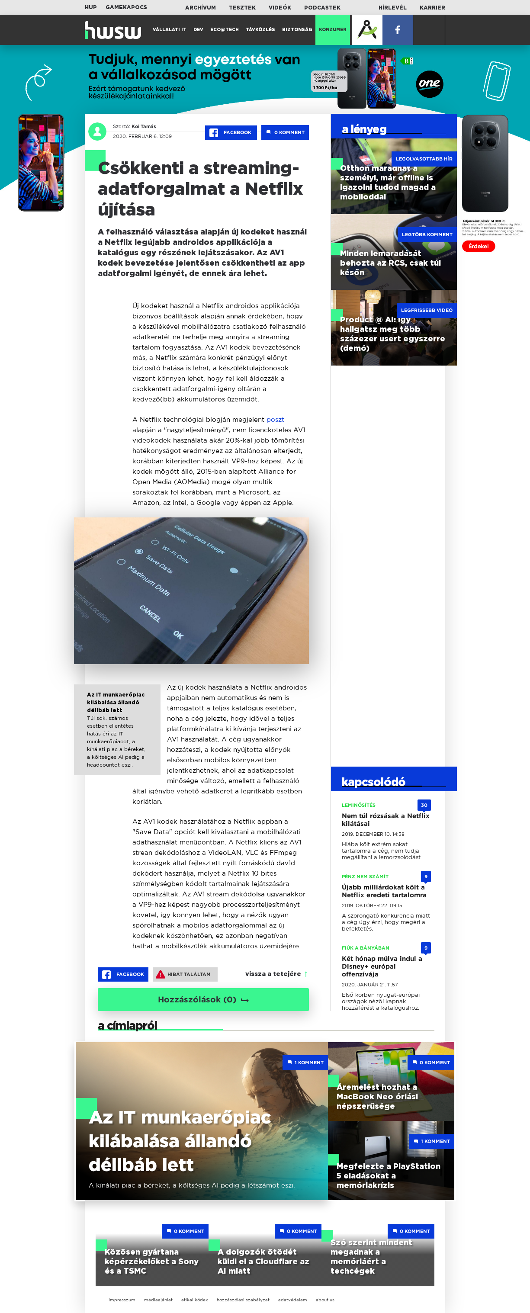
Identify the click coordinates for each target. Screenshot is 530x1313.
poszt (275, 419)
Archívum (200, 7)
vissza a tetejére (273, 974)
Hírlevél (393, 7)
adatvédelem (292, 1299)
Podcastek (322, 7)
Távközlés (260, 30)
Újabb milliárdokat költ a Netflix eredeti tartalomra (384, 891)
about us (325, 1299)
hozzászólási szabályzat (243, 1299)
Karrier (432, 7)
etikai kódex (194, 1299)
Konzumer (333, 30)
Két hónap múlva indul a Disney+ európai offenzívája (382, 966)
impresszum (122, 1299)
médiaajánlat (158, 1299)
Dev (198, 30)
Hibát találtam (183, 974)
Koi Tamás (144, 126)
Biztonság (297, 30)
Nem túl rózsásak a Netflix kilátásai (386, 820)
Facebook (231, 132)
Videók (280, 7)
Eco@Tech (224, 30)
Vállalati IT (169, 30)
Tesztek (242, 7)
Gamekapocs (126, 7)
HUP (91, 7)
